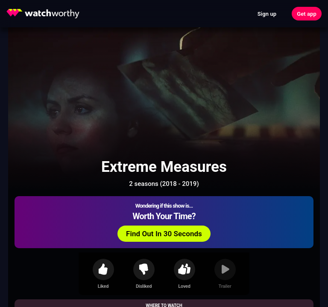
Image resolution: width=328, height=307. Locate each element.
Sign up (267, 14)
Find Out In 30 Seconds (164, 233)
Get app (306, 14)
